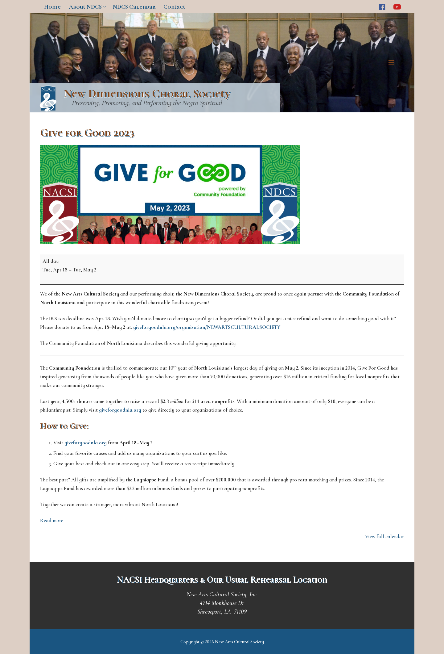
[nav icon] (393, 62)
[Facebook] (382, 6)
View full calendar (384, 536)
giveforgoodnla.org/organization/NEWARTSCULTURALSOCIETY (206, 327)
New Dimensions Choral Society (147, 93)
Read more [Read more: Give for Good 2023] (51, 520)
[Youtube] (397, 6)
